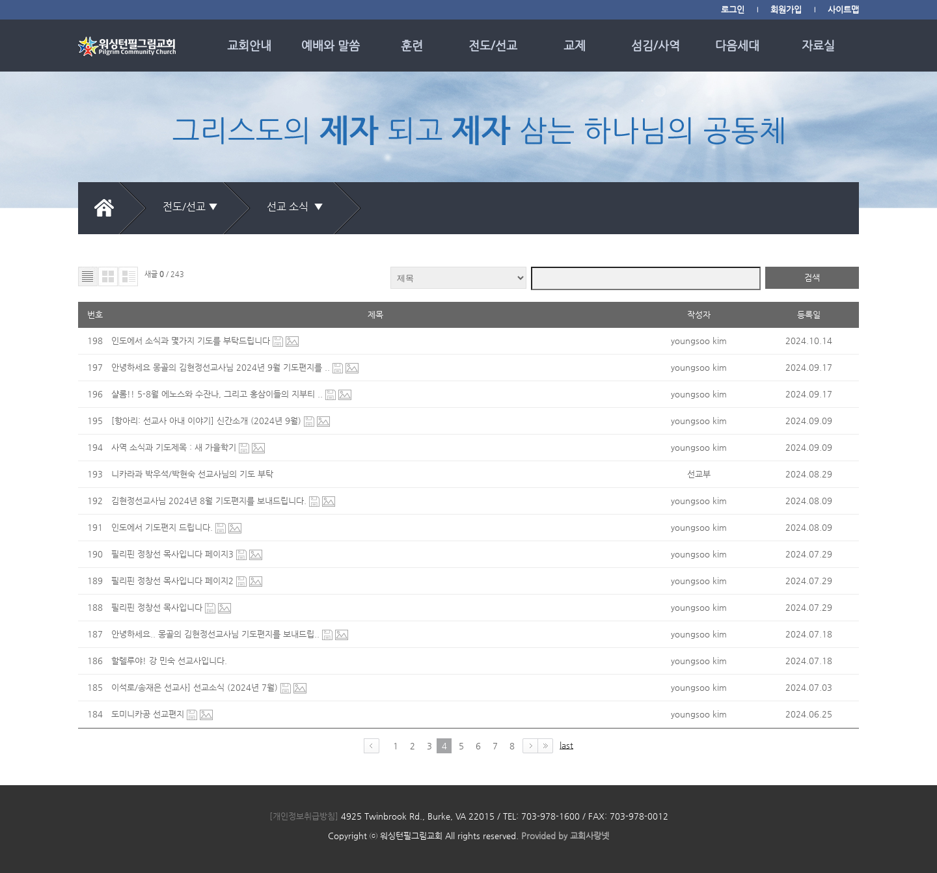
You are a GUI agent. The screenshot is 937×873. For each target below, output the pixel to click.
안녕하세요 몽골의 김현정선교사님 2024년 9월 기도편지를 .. (222, 367)
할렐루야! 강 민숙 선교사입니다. (169, 660)
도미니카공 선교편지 (149, 714)
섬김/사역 (655, 45)
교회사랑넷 (589, 835)
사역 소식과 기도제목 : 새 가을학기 (175, 447)
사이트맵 (843, 9)
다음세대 (737, 45)
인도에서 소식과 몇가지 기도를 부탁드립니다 (192, 340)
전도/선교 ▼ (190, 206)
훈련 (412, 45)
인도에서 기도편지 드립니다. (163, 527)
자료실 (818, 45)
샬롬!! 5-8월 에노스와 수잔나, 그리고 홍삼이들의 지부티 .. (218, 394)
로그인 (732, 9)
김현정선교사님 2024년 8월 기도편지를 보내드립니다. (210, 500)
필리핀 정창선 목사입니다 (158, 607)
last (566, 745)
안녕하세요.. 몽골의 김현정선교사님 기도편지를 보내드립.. (216, 634)
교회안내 (249, 45)
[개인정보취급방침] (303, 816)
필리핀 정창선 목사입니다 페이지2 (173, 580)
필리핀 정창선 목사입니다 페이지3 (173, 554)
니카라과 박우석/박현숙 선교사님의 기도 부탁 (192, 474)
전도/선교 (492, 45)
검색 (812, 277)
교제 (575, 45)
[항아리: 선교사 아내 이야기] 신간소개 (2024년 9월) (207, 420)
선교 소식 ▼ (298, 206)
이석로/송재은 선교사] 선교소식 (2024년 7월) (195, 687)
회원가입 (786, 9)
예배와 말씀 (330, 45)
